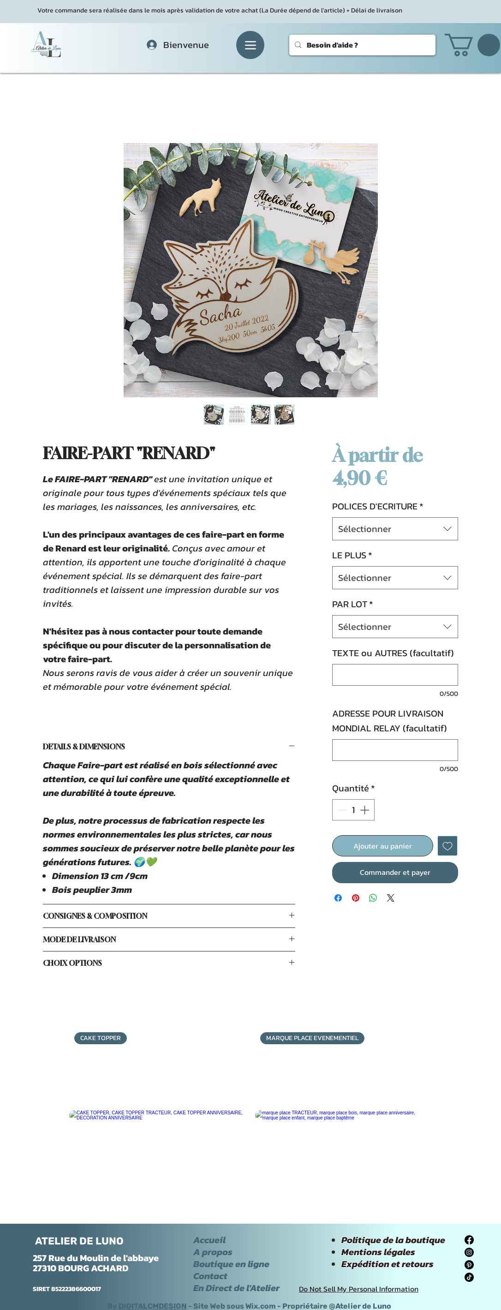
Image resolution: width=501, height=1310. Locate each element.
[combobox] (395, 528)
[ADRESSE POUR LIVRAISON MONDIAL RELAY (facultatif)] (395, 750)
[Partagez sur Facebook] (338, 897)
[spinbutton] (353, 810)
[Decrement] (341, 810)
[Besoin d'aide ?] (361, 45)
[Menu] (250, 45)
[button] (472, 45)
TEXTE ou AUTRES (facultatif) (393, 653)
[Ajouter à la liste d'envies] (447, 845)
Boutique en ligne (231, 1264)
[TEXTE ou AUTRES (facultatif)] (395, 675)
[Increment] (365, 810)
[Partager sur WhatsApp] (373, 897)
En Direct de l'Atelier (236, 1288)
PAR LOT (352, 604)
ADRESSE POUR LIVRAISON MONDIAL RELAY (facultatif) (389, 720)
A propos (213, 1252)
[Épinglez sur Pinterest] (355, 897)
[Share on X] (390, 897)
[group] (250, 1115)
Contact (210, 1276)
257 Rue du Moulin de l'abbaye (96, 1258)
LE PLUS (352, 555)
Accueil (209, 1240)
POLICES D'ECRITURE (377, 506)
